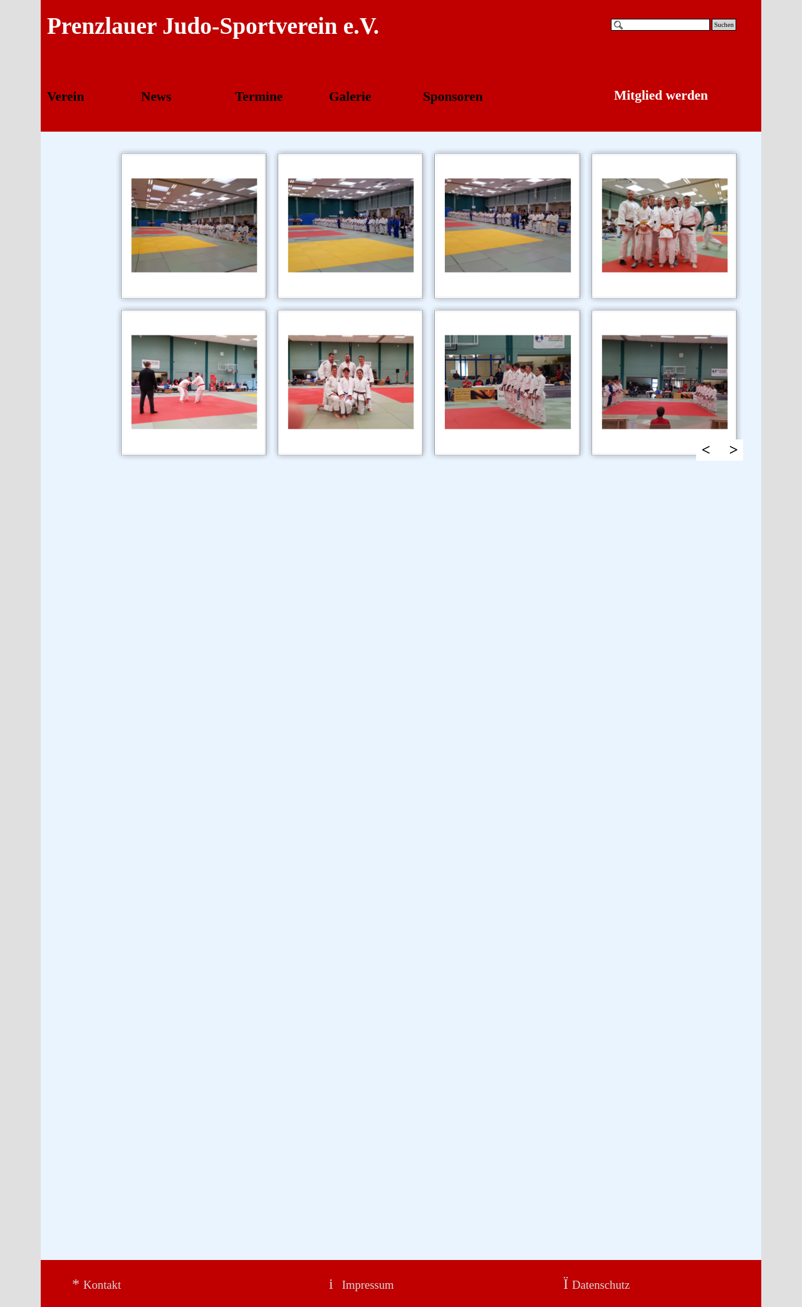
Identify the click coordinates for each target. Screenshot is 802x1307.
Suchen (724, 24)
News (156, 96)
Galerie (350, 96)
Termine (259, 96)
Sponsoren (453, 96)
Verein (65, 96)
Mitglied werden (661, 95)
